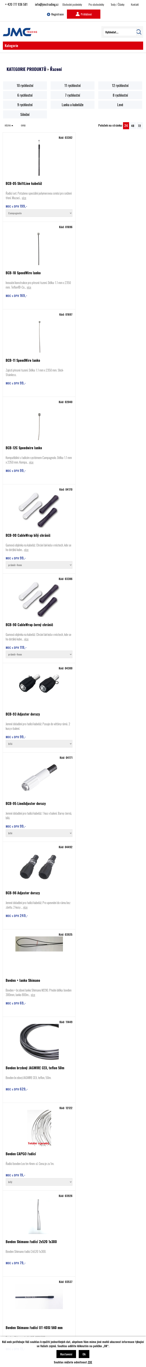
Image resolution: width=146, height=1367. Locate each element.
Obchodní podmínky (72, 4)
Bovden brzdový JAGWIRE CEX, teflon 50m (35, 627)
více (32, 198)
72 (139, 126)
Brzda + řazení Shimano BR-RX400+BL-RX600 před (33, 890)
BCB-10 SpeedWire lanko (93, 183)
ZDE (90, 1362)
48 (132, 126)
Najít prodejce (73, 1272)
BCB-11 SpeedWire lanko (23, 273)
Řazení (56, 69)
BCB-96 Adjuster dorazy (23, 539)
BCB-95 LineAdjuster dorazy (96, 450)
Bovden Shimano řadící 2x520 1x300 (31, 714)
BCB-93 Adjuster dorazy (23, 450)
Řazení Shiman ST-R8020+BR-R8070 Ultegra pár (32, 1149)
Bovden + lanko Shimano (93, 539)
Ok (84, 1354)
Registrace (55, 14)
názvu (9, 125)
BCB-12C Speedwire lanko (94, 273)
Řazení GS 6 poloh (89, 974)
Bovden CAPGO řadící (91, 627)
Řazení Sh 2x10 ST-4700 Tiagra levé (101, 1060)
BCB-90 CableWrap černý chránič (99, 360)
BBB (12, 1306)
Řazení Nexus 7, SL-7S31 (23, 1060)
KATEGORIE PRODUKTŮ (26, 69)
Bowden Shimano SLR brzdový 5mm (100, 800)
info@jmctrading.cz (47, 4)
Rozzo (13, 1318)
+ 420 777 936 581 (16, 4)
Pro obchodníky (96, 4)
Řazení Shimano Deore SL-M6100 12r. (102, 1147)
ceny (23, 125)
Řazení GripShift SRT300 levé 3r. (29, 974)
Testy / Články (118, 4)
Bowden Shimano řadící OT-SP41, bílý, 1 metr (37, 800)
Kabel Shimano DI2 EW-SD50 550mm (101, 888)
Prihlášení (84, 14)
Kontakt (135, 4)
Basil (12, 1324)
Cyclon (13, 1312)
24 (126, 125)
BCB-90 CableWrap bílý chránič (28, 360)
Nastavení (66, 1354)
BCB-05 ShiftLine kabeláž (24, 183)
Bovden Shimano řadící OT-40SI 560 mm (104, 714)
